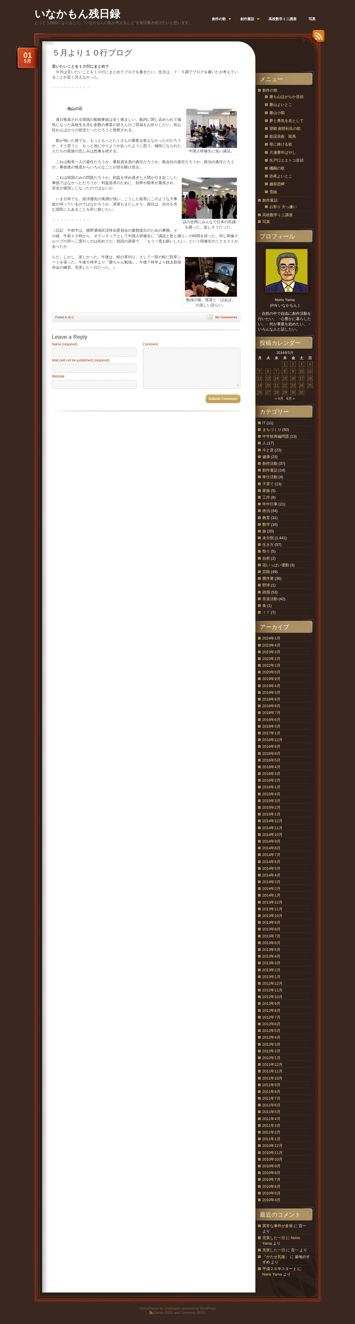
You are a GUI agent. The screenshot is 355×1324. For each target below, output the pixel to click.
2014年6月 (271, 862)
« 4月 (279, 398)
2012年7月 (271, 1017)
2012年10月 (272, 997)
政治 (71, 317)
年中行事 (270, 504)
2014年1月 (271, 895)
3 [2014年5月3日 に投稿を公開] (302, 364)
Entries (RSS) (163, 1312)
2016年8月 (271, 753)
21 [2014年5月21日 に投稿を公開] (276, 385)
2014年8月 (271, 848)
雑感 (266, 592)
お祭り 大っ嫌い (283, 207)
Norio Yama (272, 1274)
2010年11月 (272, 1152)
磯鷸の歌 (277, 168)
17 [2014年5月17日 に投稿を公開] (301, 378)
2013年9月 (271, 922)
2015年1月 (271, 814)
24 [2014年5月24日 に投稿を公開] (301, 385)
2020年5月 (271, 672)
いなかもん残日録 (77, 14)
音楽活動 (270, 599)
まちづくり (271, 429)
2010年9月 (271, 1166)
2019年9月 (271, 679)
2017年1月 (271, 733)
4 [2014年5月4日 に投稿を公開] (310, 364)
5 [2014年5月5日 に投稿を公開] (260, 371)
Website (58, 376)
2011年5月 (271, 1112)
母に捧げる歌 (280, 144)
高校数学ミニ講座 (277, 215)
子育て (268, 484)
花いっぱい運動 (275, 565)
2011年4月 (271, 1119)
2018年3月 (271, 726)
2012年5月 (271, 1030)
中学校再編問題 (275, 436)
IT (264, 423)
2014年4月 (271, 875)
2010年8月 (271, 1173)
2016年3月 (271, 773)
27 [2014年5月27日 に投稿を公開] (268, 392)
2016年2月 (271, 780)
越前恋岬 (277, 184)
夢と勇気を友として (286, 120)
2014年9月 (271, 841)
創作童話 (270, 200)
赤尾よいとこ (280, 176)
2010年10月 (272, 1159)
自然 (266, 558)
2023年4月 (271, 645)
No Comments (226, 317)
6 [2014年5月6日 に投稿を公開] (268, 371)
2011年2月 (271, 1132)
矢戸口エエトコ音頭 (286, 160)
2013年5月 (271, 949)
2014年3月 (271, 882)
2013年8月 (271, 929)
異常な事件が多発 (277, 1226)
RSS (317, 38)
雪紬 (273, 192)
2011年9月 (271, 1085)
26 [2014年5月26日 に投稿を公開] (260, 392)
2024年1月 (271, 638)
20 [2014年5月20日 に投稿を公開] (268, 385)
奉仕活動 (270, 477)
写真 (266, 221)
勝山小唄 (277, 113)
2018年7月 (271, 712)
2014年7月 (271, 855)
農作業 (268, 578)
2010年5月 (271, 1193)
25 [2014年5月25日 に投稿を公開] (310, 385)
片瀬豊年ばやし (282, 152)
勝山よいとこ (280, 104)
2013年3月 (271, 963)
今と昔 (268, 450)
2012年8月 (271, 1010)
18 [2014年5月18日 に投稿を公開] (310, 378)
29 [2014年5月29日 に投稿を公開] (285, 392)
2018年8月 (271, 706)
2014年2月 (271, 888)
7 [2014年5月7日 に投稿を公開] (276, 371)
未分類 (268, 538)
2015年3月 (271, 801)
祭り (266, 551)
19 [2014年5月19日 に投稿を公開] (260, 385)
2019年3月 (271, 692)
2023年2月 (271, 658)
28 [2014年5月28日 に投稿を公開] (276, 392)
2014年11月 (272, 828)
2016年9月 (271, 746)
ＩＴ (266, 612)
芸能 (266, 572)
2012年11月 (272, 990)
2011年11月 (272, 1071)
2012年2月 (271, 1051)
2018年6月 (271, 719)
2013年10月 (272, 915)
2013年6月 (271, 943)
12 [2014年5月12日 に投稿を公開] (260, 378)
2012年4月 (271, 1037)
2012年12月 (272, 983)
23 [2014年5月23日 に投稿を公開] (293, 385)
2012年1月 (271, 1058)
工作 (266, 497)
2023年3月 (271, 652)
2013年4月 (271, 956)
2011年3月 (271, 1125)
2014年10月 (272, 834)
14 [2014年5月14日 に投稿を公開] (276, 378)
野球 (266, 585)
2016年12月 (272, 740)
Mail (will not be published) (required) (81, 360)
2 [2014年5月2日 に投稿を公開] (293, 364)
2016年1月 (271, 787)
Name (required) (64, 344)
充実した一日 (273, 1238)
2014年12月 (272, 821)
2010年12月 (272, 1145)
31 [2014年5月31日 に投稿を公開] (301, 392)
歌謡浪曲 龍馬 (282, 136)
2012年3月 (271, 1044)
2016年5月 (271, 760)
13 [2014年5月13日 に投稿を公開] (268, 378)
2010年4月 (271, 1200)
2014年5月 (271, 868)
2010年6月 (271, 1186)
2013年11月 (272, 909)
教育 (266, 518)
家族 (266, 490)
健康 (266, 457)
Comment (150, 344)
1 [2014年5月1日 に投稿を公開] (285, 364)
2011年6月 (271, 1105)
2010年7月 (271, 1179)
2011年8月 (271, 1091)
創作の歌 (270, 90)
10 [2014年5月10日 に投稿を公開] (301, 371)
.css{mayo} (172, 1308)
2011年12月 (272, 1064)
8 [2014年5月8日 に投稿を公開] (285, 371)
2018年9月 (271, 699)
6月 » (290, 398)
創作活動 (270, 463)
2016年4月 (271, 767)
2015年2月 (271, 807)
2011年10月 (272, 1078)
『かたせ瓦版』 (275, 1257)
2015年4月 (271, 794)
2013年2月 (271, 970)
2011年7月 (271, 1098)
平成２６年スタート (279, 1269)
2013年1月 (271, 976)
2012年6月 (271, 1024)
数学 (266, 524)
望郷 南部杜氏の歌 (285, 128)
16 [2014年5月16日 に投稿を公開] (293, 378)
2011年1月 (271, 1139)
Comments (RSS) (192, 1312)
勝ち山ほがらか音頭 (286, 97)
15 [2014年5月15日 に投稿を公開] (285, 378)
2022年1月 (271, 665)
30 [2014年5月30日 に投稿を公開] (293, 392)
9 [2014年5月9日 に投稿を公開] (293, 371)
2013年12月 (272, 902)
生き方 (268, 544)
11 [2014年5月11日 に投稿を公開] (310, 371)
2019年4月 (271, 686)
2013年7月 (271, 936)
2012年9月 (271, 1003)
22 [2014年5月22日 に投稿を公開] (285, 385)
